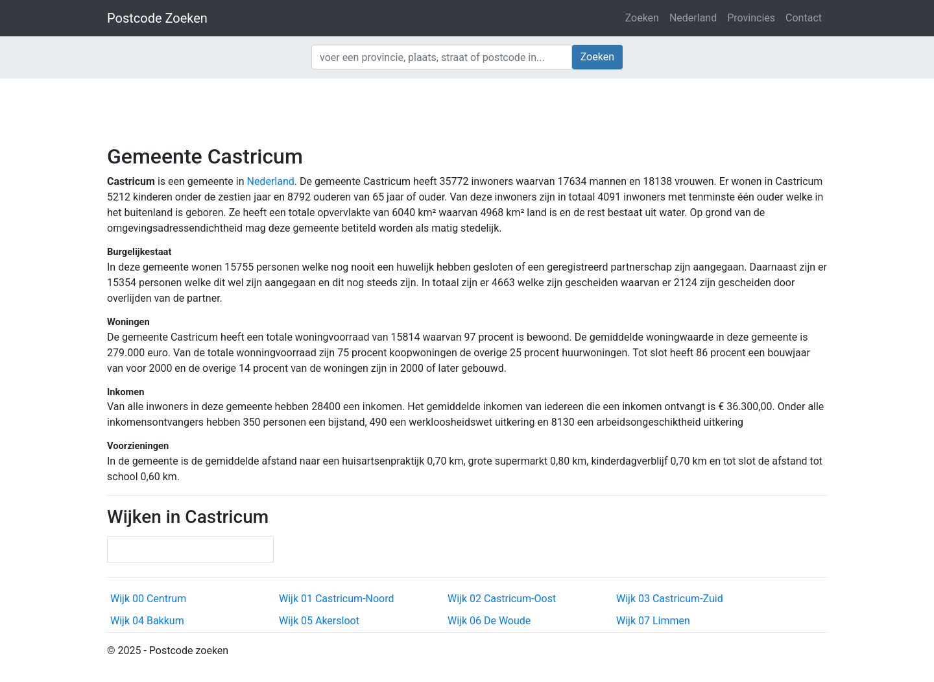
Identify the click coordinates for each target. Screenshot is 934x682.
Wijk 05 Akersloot (319, 621)
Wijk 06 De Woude (489, 621)
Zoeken (642, 18)
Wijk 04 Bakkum (147, 621)
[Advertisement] (467, 110)
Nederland (693, 18)
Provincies (751, 18)
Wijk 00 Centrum (148, 598)
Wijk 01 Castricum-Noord (336, 598)
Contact (803, 18)
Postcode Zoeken (157, 18)
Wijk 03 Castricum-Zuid (669, 598)
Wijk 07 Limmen (653, 621)
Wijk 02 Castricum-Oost (502, 598)
